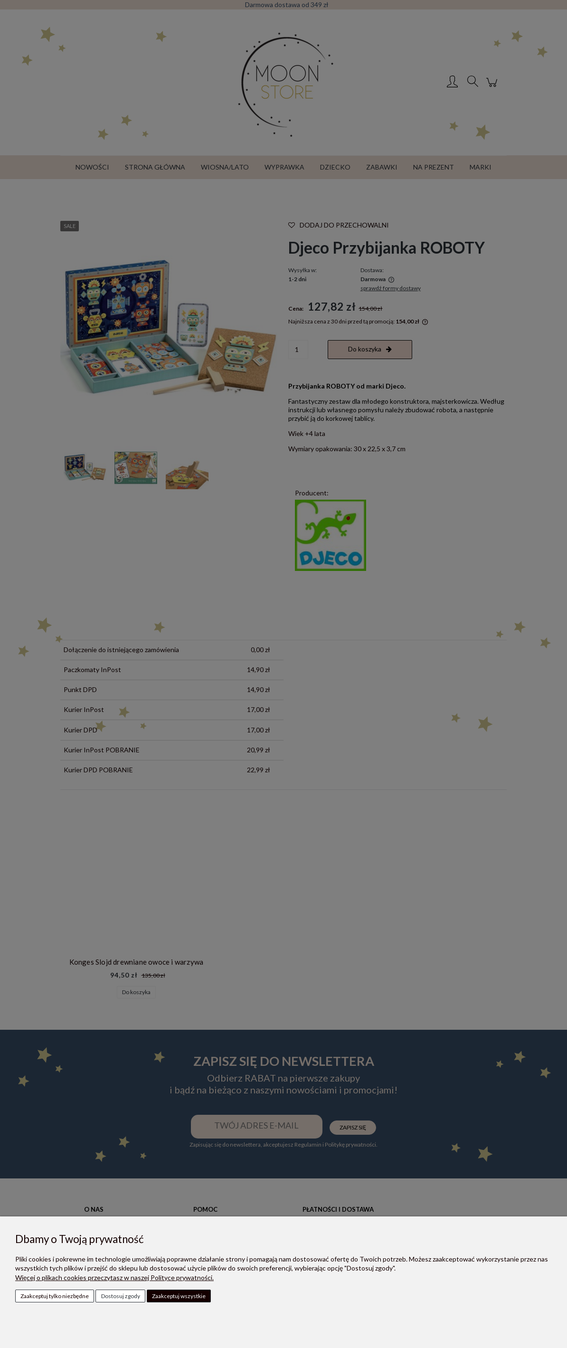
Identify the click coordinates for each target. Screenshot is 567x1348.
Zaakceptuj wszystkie (179, 1296)
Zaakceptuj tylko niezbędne (54, 1296)
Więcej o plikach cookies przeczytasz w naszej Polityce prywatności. (114, 1277)
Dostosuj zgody (120, 1296)
